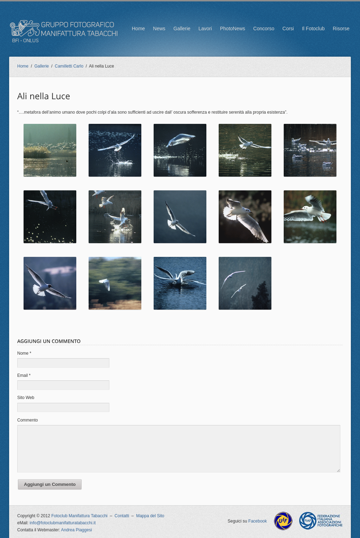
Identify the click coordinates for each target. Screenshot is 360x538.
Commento (27, 420)
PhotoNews (232, 28)
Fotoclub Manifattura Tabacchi (79, 515)
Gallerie (181, 28)
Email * (24, 375)
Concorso (263, 28)
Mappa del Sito (150, 515)
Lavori (205, 28)
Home (138, 28)
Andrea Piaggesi (76, 529)
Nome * (24, 353)
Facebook (257, 521)
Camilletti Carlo (69, 66)
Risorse (341, 28)
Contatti (122, 515)
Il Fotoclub (313, 28)
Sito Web (25, 397)
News (159, 28)
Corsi (288, 28)
